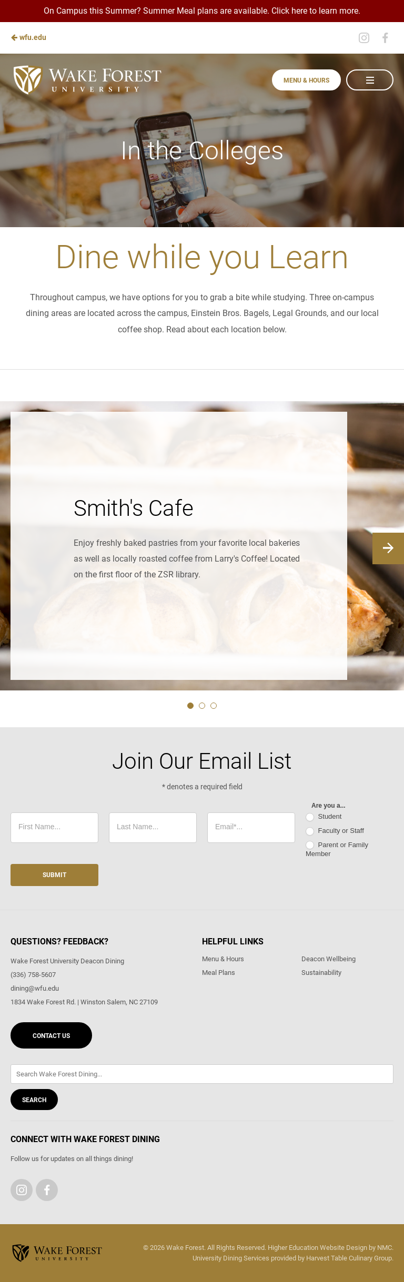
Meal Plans (218, 972)
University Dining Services (231, 1258)
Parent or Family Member (337, 849)
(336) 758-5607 (33, 975)
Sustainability (321, 972)
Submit (54, 875)
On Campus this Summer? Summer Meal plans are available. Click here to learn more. (202, 11)
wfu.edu (28, 37)
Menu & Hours (306, 80)
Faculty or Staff (335, 831)
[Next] (388, 548)
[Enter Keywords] (202, 1074)
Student (323, 816)
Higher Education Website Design (317, 1248)
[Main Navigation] (369, 79)
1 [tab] (190, 706)
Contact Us (51, 1036)
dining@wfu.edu (35, 988)
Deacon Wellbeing (328, 959)
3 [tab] (213, 706)
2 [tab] (202, 706)
